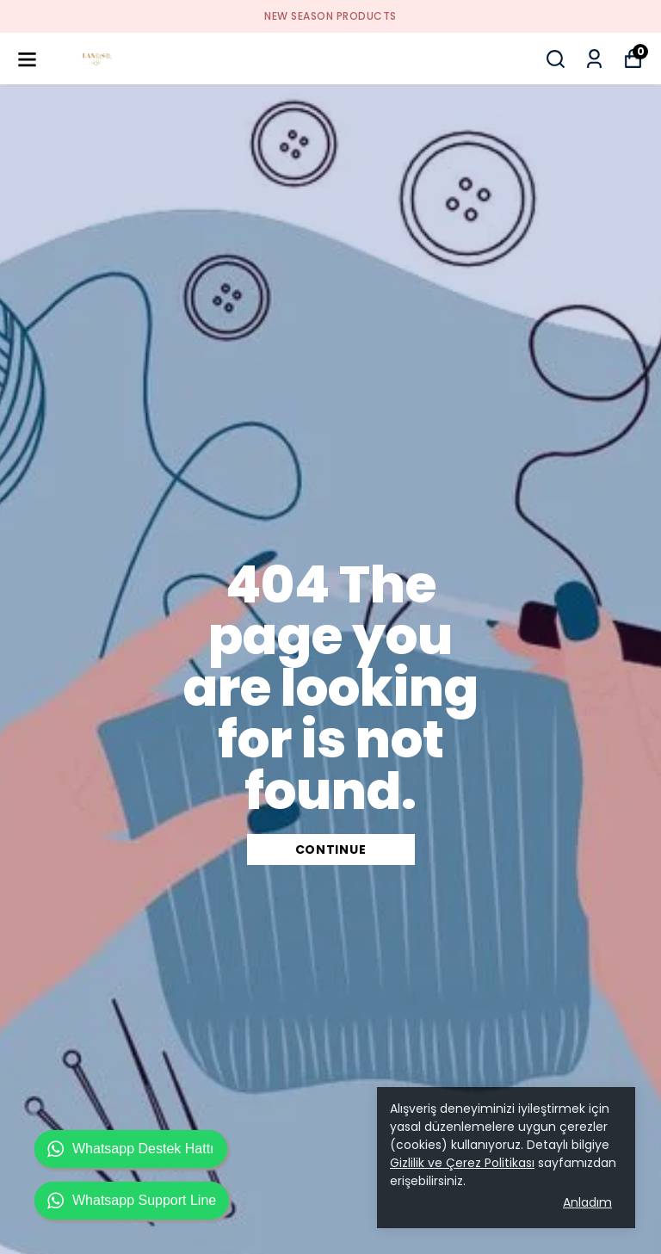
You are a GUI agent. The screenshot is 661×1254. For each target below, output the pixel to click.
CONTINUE (331, 849)
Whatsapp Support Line (131, 1200)
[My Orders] (594, 59)
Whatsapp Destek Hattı (130, 1149)
